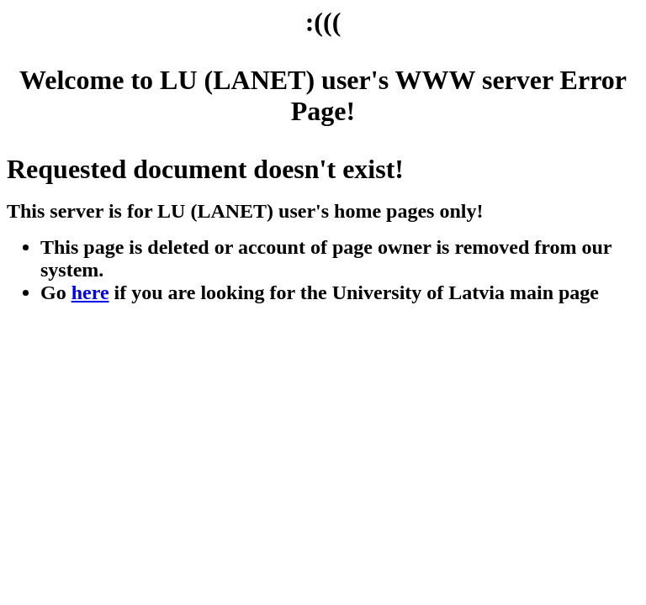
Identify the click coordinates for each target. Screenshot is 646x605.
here (90, 292)
